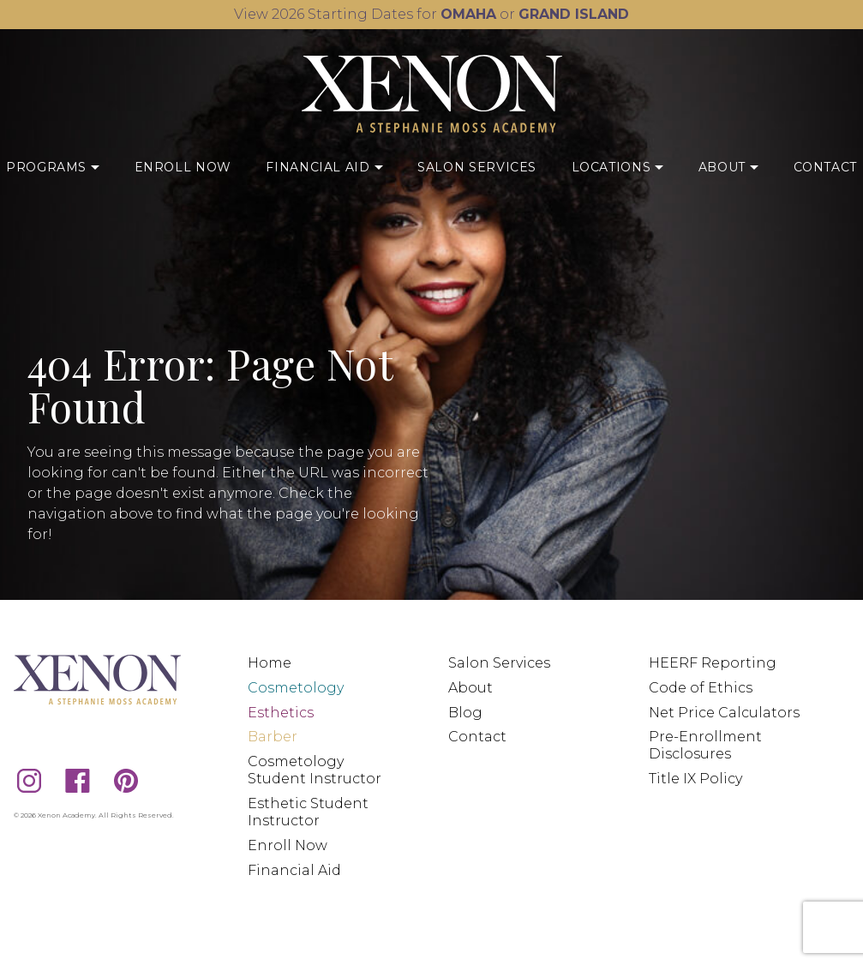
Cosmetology (296, 688)
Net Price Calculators (724, 712)
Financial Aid (324, 166)
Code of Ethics (700, 688)
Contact (825, 167)
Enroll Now (183, 167)
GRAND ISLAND (573, 14)
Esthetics (281, 712)
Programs (52, 166)
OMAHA (468, 14)
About (728, 166)
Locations (618, 166)
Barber (272, 736)
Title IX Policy (695, 778)
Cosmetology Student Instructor (314, 770)
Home (269, 663)
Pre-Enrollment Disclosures (705, 745)
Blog (465, 712)
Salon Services (476, 167)
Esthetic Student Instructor (308, 812)
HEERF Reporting (712, 663)
